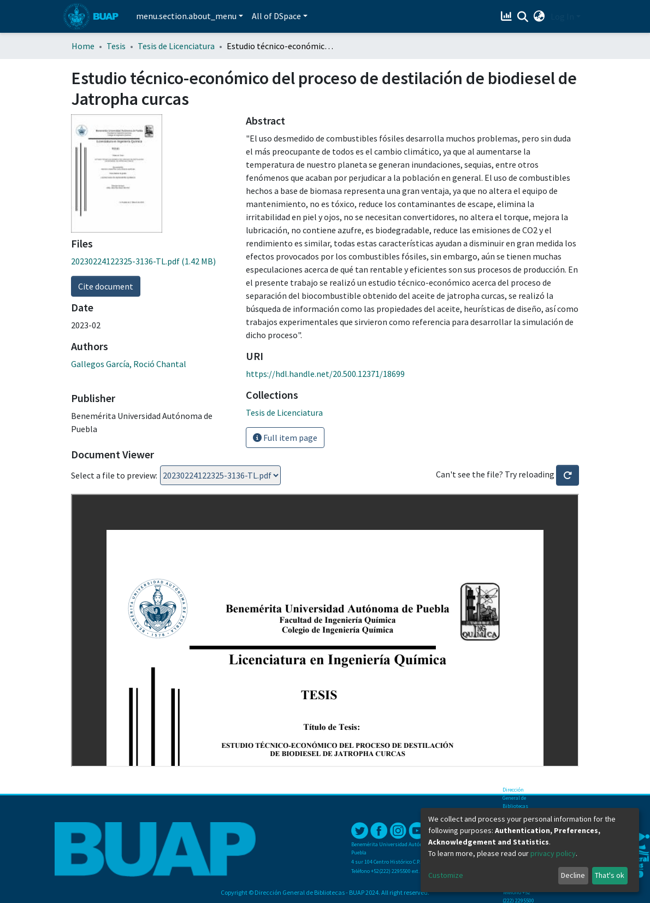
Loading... (220, 475)
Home (83, 45)
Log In (562, 16)
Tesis (116, 45)
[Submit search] (523, 17)
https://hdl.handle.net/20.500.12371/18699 (325, 373)
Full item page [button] (285, 437)
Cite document (105, 286)
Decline (573, 875)
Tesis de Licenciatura (176, 45)
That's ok (609, 875)
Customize (445, 875)
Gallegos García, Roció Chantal (128, 363)
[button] (539, 16)
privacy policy (553, 853)
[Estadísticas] (508, 16)
